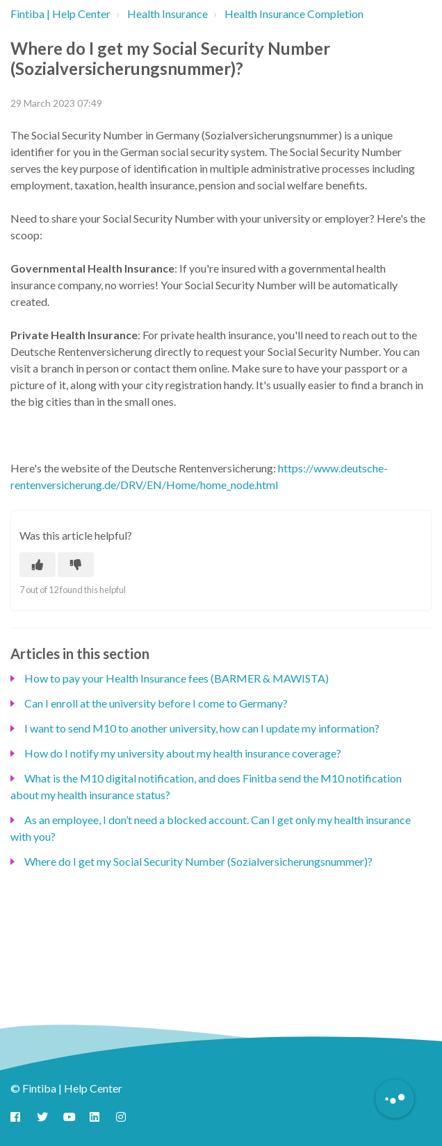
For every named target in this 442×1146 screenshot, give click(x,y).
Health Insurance (167, 13)
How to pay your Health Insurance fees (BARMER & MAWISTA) (176, 678)
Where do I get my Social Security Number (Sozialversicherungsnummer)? (198, 861)
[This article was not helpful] (76, 564)
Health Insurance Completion (293, 13)
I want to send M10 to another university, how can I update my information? (201, 728)
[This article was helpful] (37, 564)
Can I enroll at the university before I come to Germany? (156, 703)
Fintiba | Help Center (60, 13)
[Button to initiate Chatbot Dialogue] (394, 1098)
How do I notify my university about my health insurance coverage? (182, 753)
